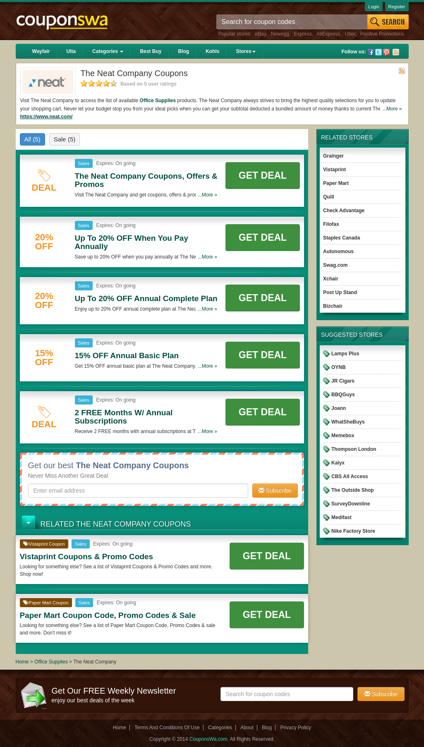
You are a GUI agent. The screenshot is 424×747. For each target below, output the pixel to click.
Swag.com (335, 265)
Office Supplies (158, 100)
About (246, 727)
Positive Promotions (382, 34)
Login (373, 6)
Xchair (330, 279)
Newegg (280, 34)
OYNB (338, 367)
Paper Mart (336, 183)
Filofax (331, 224)
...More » (392, 109)
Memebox (342, 435)
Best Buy (150, 51)
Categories (107, 51)
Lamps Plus (345, 354)
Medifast (341, 517)
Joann (338, 408)
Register (396, 6)
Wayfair (41, 51)
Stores (245, 51)
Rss (396, 52)
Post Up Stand (340, 292)
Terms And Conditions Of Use (166, 727)
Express (302, 34)
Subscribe (275, 490)
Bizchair (333, 306)
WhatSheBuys (348, 422)
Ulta (71, 51)
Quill (328, 197)
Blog (183, 51)
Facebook (370, 52)
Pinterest (386, 52)
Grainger (333, 156)
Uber (350, 34)
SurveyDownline (350, 504)
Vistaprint (334, 169)
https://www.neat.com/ (46, 117)
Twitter (378, 52)
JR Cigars (343, 381)
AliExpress (328, 34)
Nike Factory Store (353, 531)
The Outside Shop (352, 490)
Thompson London (353, 449)
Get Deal (263, 175)
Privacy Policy (295, 727)
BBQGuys (343, 394)
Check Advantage (343, 210)
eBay (260, 34)
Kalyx (338, 463)
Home (22, 662)
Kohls (212, 51)
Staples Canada (341, 238)
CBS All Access (349, 476)
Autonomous (338, 251)
